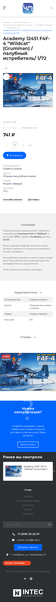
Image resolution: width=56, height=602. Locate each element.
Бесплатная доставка (28, 500)
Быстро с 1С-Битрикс (15, 563)
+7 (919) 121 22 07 (28, 534)
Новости (28, 496)
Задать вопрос (28, 444)
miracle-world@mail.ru (28, 540)
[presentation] (54, 471)
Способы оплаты (12, 200)
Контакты (28, 513)
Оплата (28, 509)
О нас (28, 489)
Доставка (33, 200)
